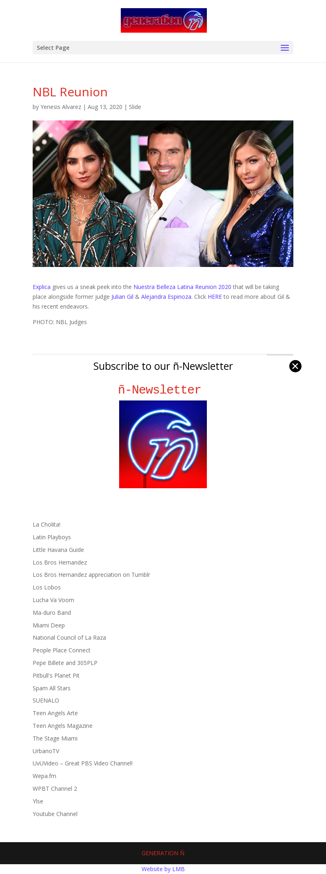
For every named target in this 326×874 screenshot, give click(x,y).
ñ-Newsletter (163, 390)
